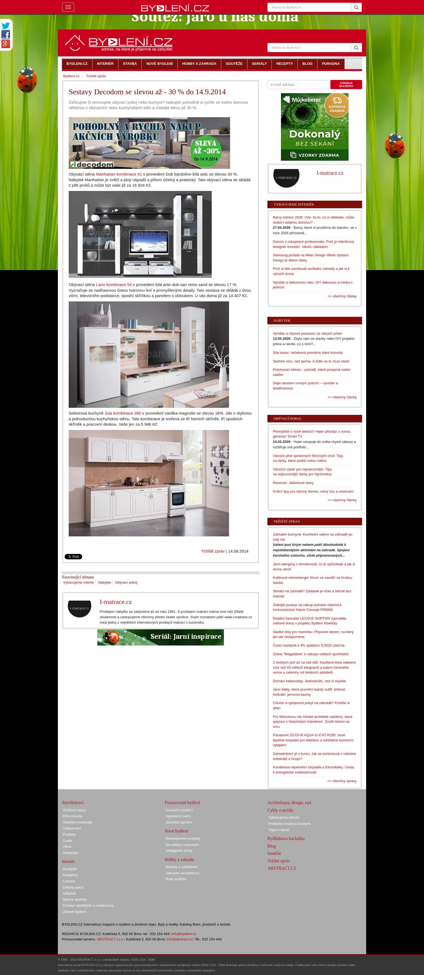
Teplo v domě (279, 830)
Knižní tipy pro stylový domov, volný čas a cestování (313, 491)
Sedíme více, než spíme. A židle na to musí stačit (311, 361)
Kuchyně (70, 869)
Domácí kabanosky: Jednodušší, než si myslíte (309, 681)
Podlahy (69, 834)
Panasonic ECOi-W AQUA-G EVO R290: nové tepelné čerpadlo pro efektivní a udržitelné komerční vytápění (313, 740)
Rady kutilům (176, 879)
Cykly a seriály (280, 810)
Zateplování (72, 828)
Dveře (67, 841)
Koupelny (70, 875)
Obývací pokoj (126, 582)
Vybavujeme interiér (78, 582)
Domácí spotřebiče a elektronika (88, 905)
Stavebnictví (73, 802)
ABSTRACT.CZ (281, 868)
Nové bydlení (176, 831)
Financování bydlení (182, 802)
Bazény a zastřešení (182, 867)
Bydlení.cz (71, 76)
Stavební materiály (77, 822)
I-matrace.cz (116, 601)
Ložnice (69, 881)
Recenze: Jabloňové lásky (293, 483)
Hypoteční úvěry (178, 816)
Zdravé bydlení (74, 912)
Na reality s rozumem (182, 845)
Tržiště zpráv (213, 551)
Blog (271, 846)
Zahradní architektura (182, 873)
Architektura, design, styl (289, 802)
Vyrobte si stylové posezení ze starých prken (307, 333)
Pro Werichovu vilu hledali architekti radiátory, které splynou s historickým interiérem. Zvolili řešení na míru (312, 722)
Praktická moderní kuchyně (290, 824)
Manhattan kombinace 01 (119, 174)
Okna (67, 847)
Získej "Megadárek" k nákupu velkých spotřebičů (310, 654)
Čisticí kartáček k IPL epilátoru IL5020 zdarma (309, 645)
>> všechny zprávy (342, 781)
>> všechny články (342, 296)
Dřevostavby (72, 816)
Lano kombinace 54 (114, 284)
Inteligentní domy (179, 851)
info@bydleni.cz (183, 934)
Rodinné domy (74, 810)
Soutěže (274, 853)
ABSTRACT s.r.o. (110, 939)
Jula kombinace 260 (123, 413)
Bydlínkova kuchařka (285, 838)
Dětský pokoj (73, 887)
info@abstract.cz (180, 939)
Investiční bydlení (179, 810)
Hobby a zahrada (179, 859)
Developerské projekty (183, 838)
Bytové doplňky (75, 899)
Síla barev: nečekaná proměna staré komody (308, 353)
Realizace (70, 853)
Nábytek (104, 582)
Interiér (68, 861)
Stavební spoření (179, 822)
